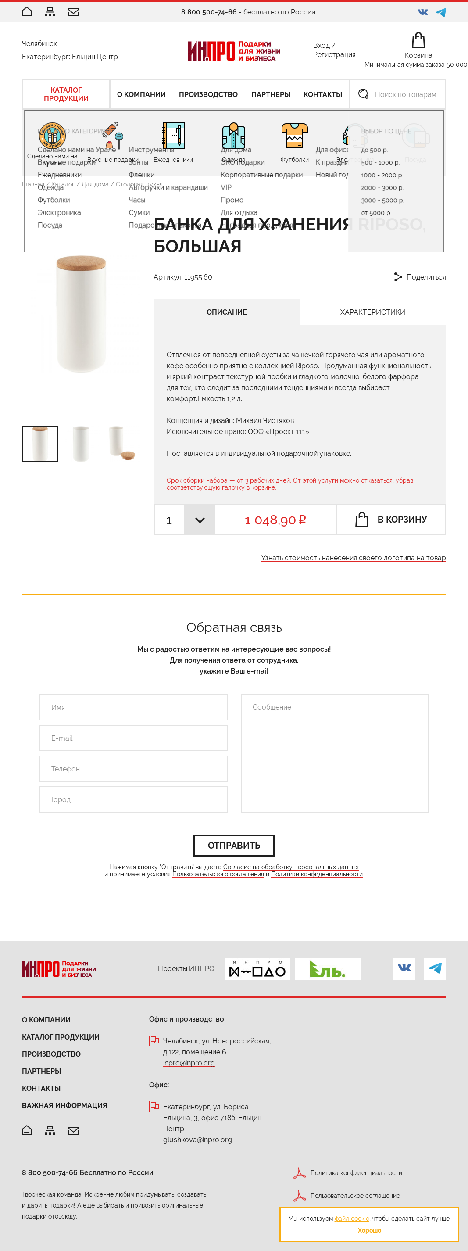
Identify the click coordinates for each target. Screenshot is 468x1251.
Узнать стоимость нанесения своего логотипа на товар (353, 558)
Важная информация (64, 1105)
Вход (321, 47)
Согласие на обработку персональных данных (291, 867)
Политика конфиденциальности (356, 1173)
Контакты (41, 1088)
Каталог (63, 184)
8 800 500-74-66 (209, 12)
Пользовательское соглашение (355, 1196)
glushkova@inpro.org (197, 1140)
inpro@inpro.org (189, 1063)
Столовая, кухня (139, 184)
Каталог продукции (61, 1037)
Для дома (95, 184)
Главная (33, 184)
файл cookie (352, 1218)
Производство (51, 1054)
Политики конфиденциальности (317, 874)
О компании (46, 1020)
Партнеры (41, 1071)
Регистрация (334, 56)
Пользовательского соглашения (218, 874)
